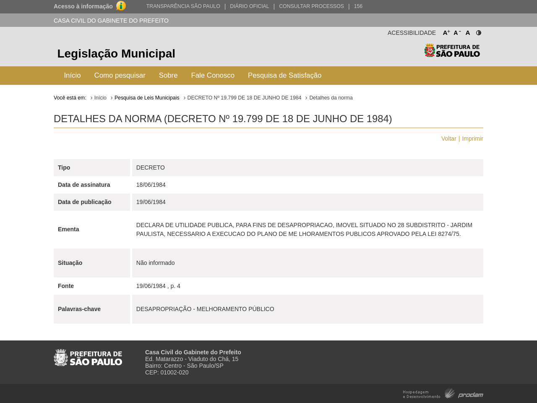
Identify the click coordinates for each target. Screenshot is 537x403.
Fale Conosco (213, 75)
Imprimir (472, 138)
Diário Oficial (249, 6)
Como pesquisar (120, 75)
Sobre (168, 75)
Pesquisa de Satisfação (284, 75)
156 (358, 6)
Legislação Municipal (116, 53)
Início (72, 75)
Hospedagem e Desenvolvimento (443, 392)
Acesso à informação (83, 6)
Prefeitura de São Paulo (452, 54)
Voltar (448, 138)
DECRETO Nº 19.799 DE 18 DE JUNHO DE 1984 (245, 98)
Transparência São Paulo (183, 6)
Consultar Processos (311, 6)
